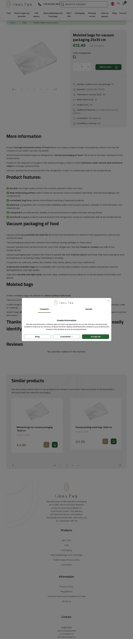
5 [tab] (78, 435)
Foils (8, 13)
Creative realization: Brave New (66, 634)
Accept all (95, 337)
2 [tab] (61, 435)
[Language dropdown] (113, 4)
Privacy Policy (66, 553)
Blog (114, 13)
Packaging (79, 13)
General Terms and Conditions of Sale (66, 563)
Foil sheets (36, 14)
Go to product (46, 415)
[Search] (91, 4)
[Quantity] (82, 67)
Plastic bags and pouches (22, 14)
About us (66, 568)
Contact (123, 13)
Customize (66, 337)
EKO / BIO (68, 14)
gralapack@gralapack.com (66, 616)
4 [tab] (73, 435)
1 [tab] (55, 435)
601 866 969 (66, 611)
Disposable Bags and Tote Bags (52, 14)
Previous (12, 435)
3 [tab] (67, 435)
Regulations (66, 558)
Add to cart (104, 67)
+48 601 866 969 (50, 4)
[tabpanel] (37, 395)
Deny (37, 337)
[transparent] (74, 57)
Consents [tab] (44, 309)
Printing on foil (92, 14)
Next (120, 435)
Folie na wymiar (104, 14)
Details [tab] (89, 309)
